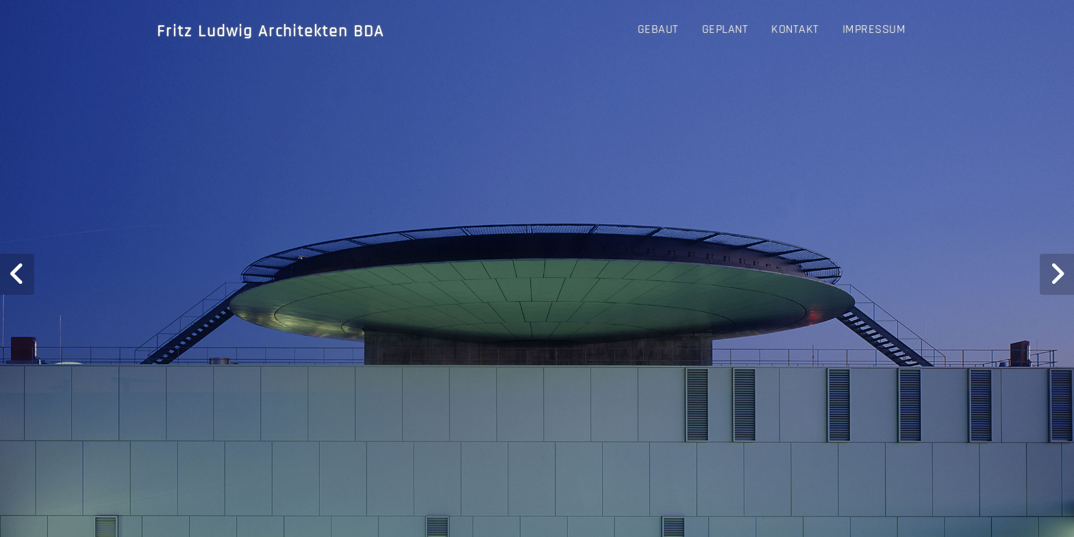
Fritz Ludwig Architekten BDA (270, 31)
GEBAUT (658, 29)
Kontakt (795, 29)
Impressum (874, 29)
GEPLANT (725, 29)
